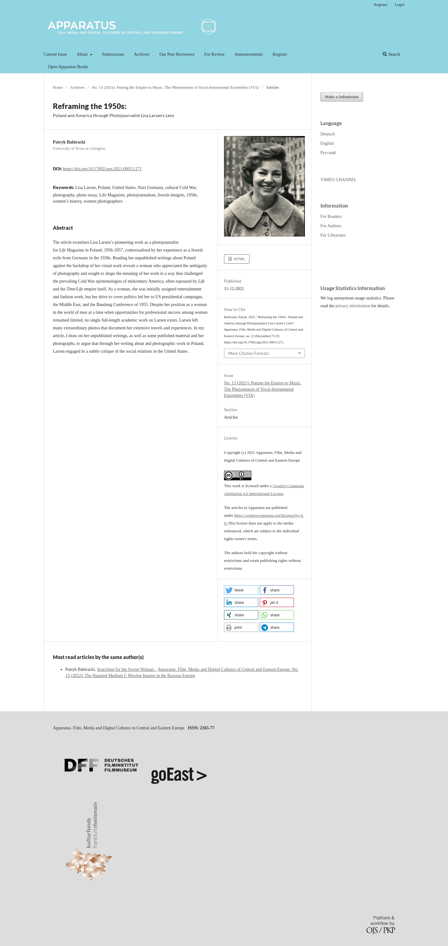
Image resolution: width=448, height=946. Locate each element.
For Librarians (332, 235)
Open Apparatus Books (68, 66)
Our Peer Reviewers (176, 54)
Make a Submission (342, 96)
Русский (328, 152)
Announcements (249, 54)
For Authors (330, 226)
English (327, 143)
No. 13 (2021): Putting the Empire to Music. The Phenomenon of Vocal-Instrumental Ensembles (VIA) (175, 87)
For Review (214, 54)
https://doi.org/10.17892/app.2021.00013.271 (102, 169)
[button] (241, 590)
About (83, 54)
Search (391, 54)
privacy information (352, 306)
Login (399, 4)
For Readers (331, 216)
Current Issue (55, 54)
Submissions (113, 54)
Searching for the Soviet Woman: (126, 669)
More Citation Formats (248, 353)
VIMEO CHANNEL (338, 179)
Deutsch (327, 134)
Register (280, 54)
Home (58, 87)
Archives (142, 54)
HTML (239, 259)
